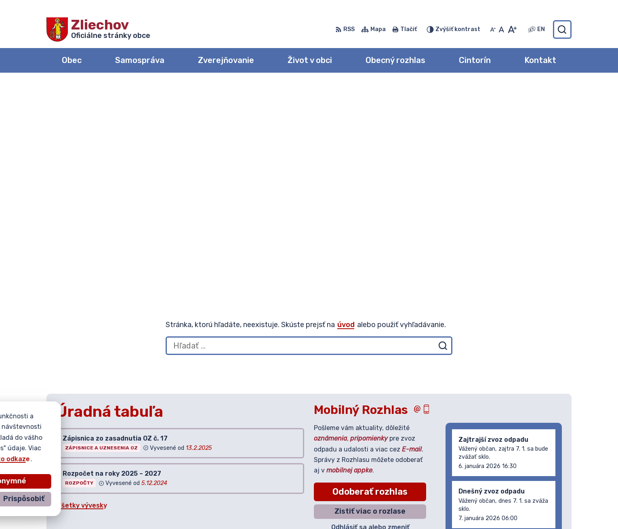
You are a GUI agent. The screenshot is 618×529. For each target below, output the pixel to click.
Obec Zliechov (121, 448)
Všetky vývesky (82, 296)
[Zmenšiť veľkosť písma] (492, 29)
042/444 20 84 (513, 481)
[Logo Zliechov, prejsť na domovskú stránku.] (98, 29)
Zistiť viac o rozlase (370, 302)
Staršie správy (476, 338)
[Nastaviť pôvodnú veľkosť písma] (501, 29)
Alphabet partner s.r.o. (166, 440)
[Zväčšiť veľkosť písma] (512, 29)
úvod (346, 115)
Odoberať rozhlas (370, 282)
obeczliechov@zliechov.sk (530, 490)
